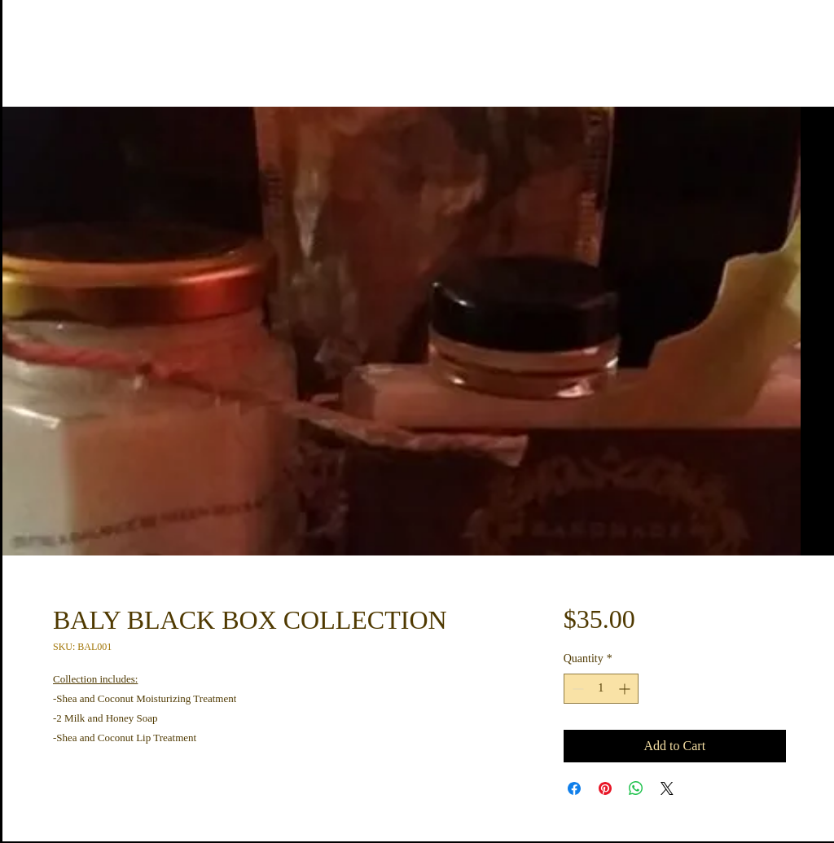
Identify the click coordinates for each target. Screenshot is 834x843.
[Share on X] (667, 788)
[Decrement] (576, 688)
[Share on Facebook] (574, 788)
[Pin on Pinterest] (605, 788)
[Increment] (626, 688)
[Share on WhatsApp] (636, 788)
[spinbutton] (601, 688)
